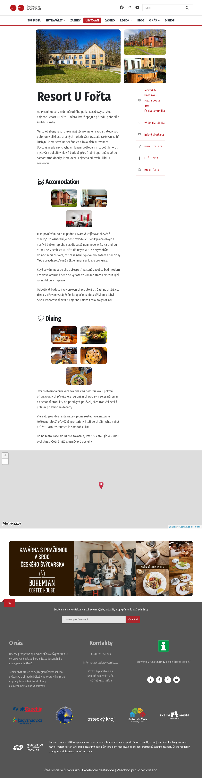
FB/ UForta (151, 158)
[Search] (187, 7)
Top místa (34, 20)
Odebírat (133, 619)
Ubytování (92, 20)
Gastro (110, 20)
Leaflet (172, 527)
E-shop (169, 20)
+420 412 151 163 (154, 123)
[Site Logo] (25, 8)
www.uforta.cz (153, 146)
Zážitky (75, 20)
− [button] (5, 461)
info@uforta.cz (154, 134)
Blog (140, 20)
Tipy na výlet (54, 20)
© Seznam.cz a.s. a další (189, 527)
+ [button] (5, 456)
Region (125, 20)
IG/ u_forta (151, 170)
